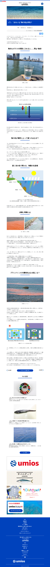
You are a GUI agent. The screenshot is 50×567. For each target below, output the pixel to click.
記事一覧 (25, 548)
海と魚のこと (30, 27)
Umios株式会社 (25, 551)
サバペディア (25, 553)
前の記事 (9, 370)
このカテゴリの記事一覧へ (25, 370)
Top (26, 30)
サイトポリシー (25, 529)
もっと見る (25, 452)
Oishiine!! (25, 554)
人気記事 (25, 522)
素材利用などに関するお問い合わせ (25, 526)
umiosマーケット (25, 555)
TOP (18, 27)
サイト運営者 (24, 524)
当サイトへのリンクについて (25, 533)
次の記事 (41, 370)
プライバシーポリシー (25, 531)
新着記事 (25, 521)
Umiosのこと (23, 27)
